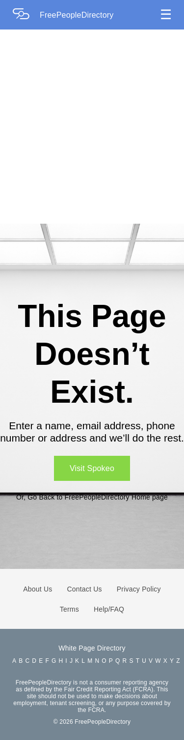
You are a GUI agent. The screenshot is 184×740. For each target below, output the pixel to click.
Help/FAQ (109, 609)
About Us (37, 589)
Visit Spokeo (92, 468)
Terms (69, 609)
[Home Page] (26, 15)
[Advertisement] (92, 126)
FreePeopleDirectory (77, 15)
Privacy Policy (139, 589)
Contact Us (84, 589)
